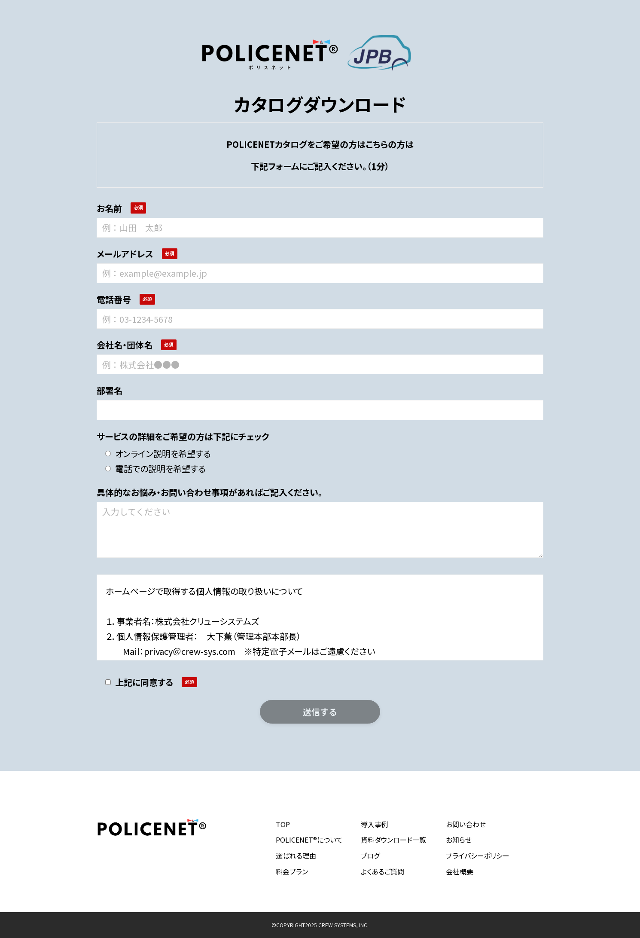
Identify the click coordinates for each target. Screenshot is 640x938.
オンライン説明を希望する (158, 453)
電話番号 (114, 299)
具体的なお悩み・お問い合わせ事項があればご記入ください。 (210, 492)
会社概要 (459, 871)
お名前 (109, 208)
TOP (283, 824)
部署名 (109, 390)
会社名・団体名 (124, 345)
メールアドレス (125, 253)
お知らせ (459, 839)
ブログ (370, 855)
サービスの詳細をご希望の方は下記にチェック (183, 436)
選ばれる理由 (296, 855)
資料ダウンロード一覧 (393, 839)
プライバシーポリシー (477, 855)
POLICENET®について (309, 839)
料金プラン (292, 871)
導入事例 (374, 824)
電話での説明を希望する (155, 468)
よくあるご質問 (382, 871)
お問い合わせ (466, 824)
